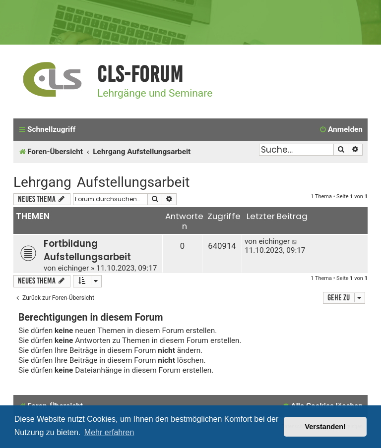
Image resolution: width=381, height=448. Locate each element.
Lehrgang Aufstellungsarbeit (101, 182)
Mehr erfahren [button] (109, 432)
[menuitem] (341, 129)
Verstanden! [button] (325, 427)
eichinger (73, 268)
